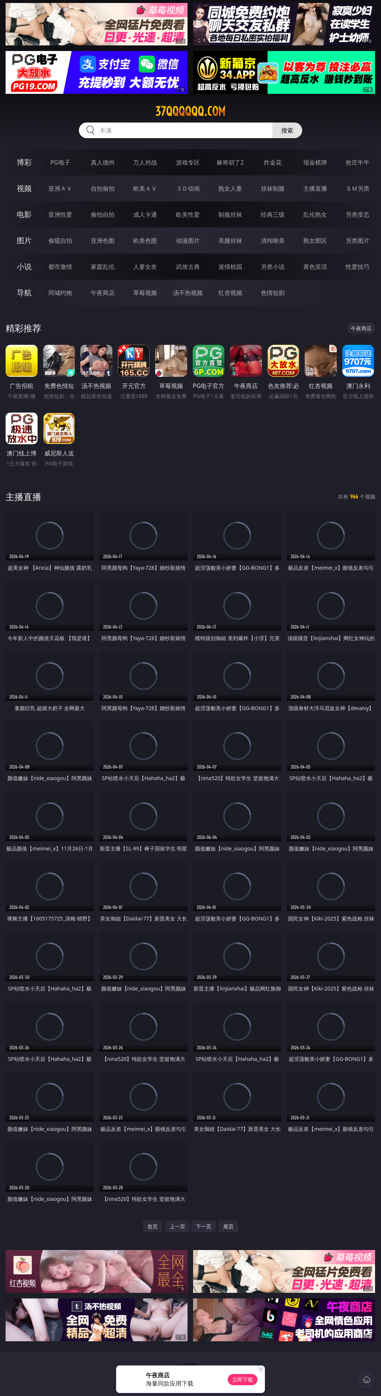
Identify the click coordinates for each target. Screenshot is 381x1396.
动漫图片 (188, 240)
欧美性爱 (188, 214)
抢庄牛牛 (357, 162)
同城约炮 (60, 293)
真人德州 (103, 162)
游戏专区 (188, 162)
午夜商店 (103, 293)
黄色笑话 (315, 267)
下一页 (203, 1226)
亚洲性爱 (60, 214)
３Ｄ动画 (188, 188)
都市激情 (60, 267)
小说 (24, 266)
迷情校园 (230, 267)
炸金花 (273, 162)
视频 (24, 188)
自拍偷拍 (103, 188)
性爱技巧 (357, 267)
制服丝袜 (230, 214)
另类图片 (357, 240)
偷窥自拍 (60, 240)
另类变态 (357, 214)
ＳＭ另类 (357, 188)
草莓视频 (145, 293)
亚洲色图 (103, 240)
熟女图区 (315, 240)
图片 (24, 240)
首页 (152, 1226)
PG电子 (60, 162)
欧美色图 (145, 240)
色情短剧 (273, 293)
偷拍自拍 (103, 214)
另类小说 (273, 267)
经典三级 (273, 214)
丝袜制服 (273, 188)
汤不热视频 (188, 293)
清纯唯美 (273, 240)
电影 (24, 214)
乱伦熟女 (315, 214)
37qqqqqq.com (190, 111)
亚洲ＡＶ (60, 188)
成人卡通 (145, 214)
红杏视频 (230, 293)
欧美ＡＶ (145, 188)
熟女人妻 (230, 188)
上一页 (177, 1226)
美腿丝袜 (230, 240)
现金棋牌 (315, 162)
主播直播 (315, 188)
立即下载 (242, 1379)
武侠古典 (188, 267)
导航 (24, 292)
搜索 (287, 130)
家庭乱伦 (103, 267)
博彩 (24, 162)
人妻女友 (145, 267)
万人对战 (145, 162)
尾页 (228, 1226)
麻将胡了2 (230, 162)
